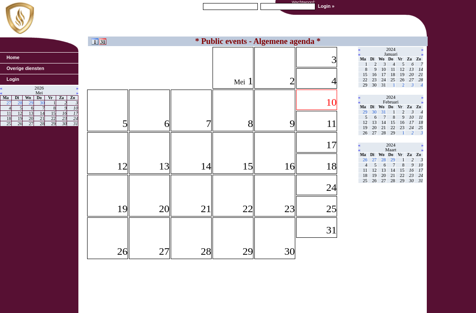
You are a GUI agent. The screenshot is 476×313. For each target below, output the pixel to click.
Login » (326, 6)
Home (13, 57)
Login (13, 79)
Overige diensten (25, 68)
